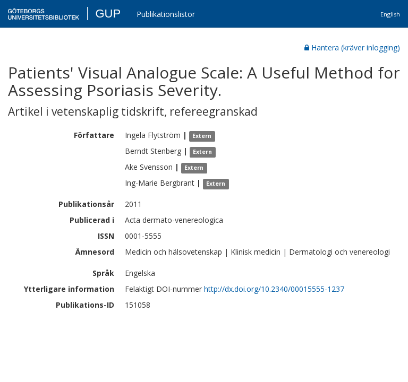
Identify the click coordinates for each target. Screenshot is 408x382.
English (390, 14)
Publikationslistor (166, 14)
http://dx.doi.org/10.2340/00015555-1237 (274, 289)
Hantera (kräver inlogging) (352, 47)
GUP (108, 13)
